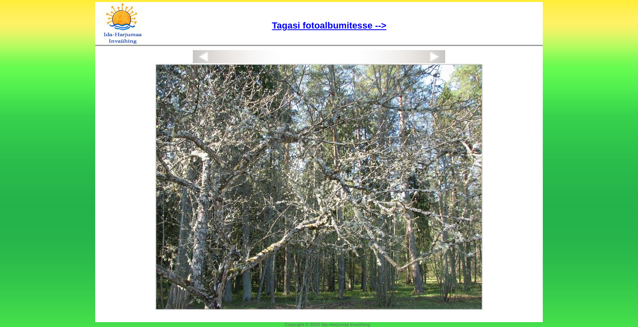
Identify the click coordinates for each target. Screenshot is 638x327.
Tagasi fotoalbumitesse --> (329, 25)
